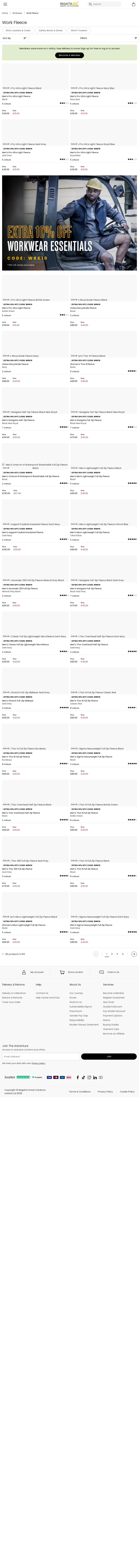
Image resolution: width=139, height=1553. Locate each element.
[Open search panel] (104, 4)
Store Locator (75, 1531)
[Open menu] (5, 4)
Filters (83, 38)
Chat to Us (113, 1531)
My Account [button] (37, 1531)
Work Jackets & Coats (18, 30)
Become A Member (69, 55)
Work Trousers (79, 30)
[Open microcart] (133, 4)
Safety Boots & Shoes (50, 30)
